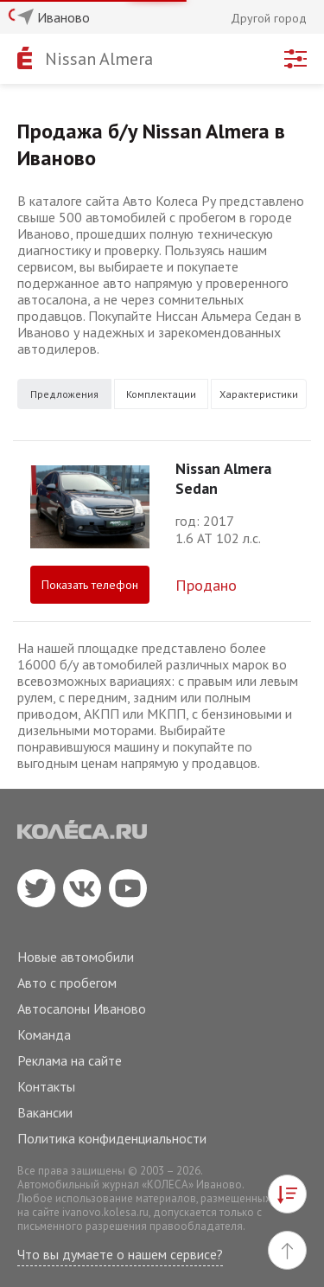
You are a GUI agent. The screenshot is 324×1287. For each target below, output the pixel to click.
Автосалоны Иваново (81, 1008)
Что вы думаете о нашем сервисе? (120, 1254)
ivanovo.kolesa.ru (105, 1212)
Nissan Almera (99, 59)
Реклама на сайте (69, 1060)
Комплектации (161, 393)
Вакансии (45, 1112)
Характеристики (258, 393)
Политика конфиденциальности (111, 1138)
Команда (44, 1034)
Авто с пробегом (67, 982)
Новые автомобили (75, 956)
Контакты (46, 1086)
